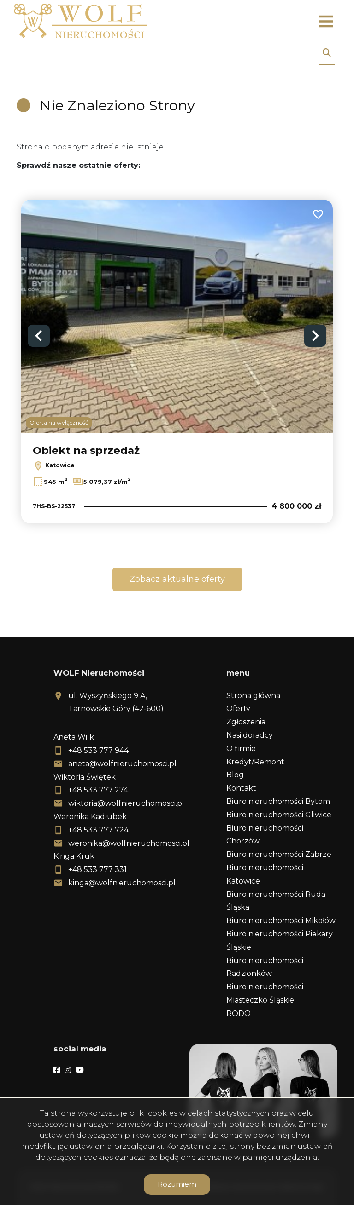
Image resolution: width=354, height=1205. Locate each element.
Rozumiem (177, 1184)
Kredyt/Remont (255, 761)
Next (315, 336)
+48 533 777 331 (97, 869)
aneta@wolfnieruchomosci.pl (122, 763)
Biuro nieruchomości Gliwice (278, 814)
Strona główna (253, 695)
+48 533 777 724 (98, 830)
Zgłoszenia (246, 721)
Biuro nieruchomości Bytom (278, 801)
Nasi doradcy (249, 735)
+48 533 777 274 (98, 790)
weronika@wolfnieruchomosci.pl (128, 843)
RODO (238, 1013)
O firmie (241, 748)
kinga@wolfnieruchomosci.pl (122, 882)
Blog (235, 774)
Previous (39, 336)
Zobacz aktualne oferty (177, 579)
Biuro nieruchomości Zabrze (278, 854)
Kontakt (241, 788)
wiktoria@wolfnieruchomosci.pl (126, 803)
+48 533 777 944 (98, 750)
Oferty (238, 708)
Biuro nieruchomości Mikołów (281, 920)
